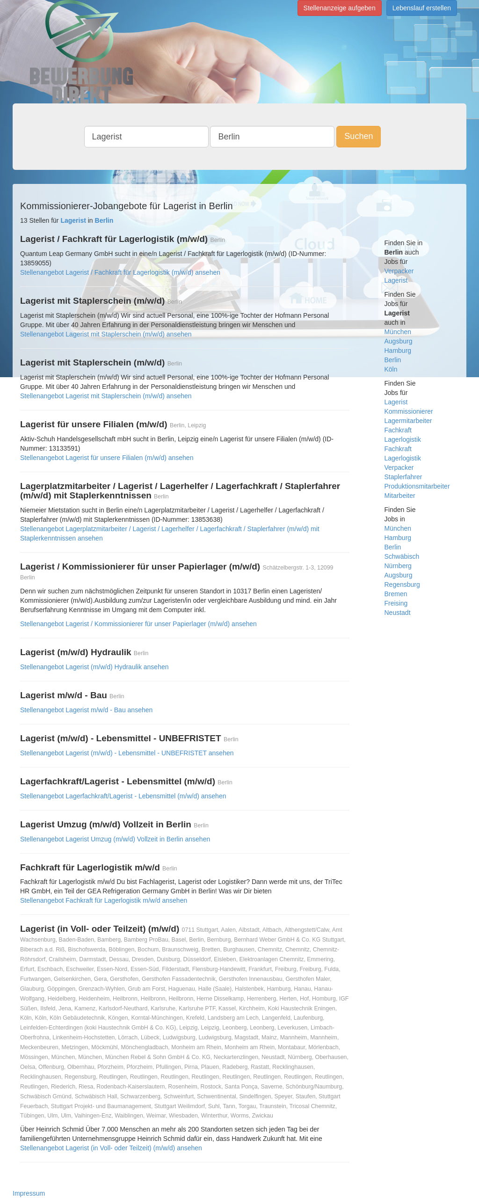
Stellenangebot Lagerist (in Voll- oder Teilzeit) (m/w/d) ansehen (111, 1148)
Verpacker (399, 271)
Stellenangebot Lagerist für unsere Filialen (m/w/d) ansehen (106, 457)
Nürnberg (398, 566)
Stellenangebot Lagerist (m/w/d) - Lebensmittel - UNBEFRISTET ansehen (127, 753)
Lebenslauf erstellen (421, 8)
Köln (391, 369)
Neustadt (398, 612)
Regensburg (402, 584)
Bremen (396, 594)
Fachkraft (398, 430)
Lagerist (396, 280)
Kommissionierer (409, 411)
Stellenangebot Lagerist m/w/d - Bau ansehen (86, 710)
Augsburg (399, 341)
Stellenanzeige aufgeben (340, 8)
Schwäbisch (402, 556)
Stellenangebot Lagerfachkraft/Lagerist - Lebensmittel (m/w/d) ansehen (123, 796)
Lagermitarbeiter (408, 420)
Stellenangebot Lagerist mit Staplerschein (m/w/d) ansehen (106, 334)
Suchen (358, 136)
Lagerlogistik (403, 439)
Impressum (29, 1193)
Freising (396, 603)
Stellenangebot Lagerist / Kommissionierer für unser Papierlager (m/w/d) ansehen (138, 624)
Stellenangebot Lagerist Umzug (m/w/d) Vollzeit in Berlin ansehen (115, 839)
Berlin (393, 360)
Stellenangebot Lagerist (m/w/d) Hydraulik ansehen (94, 667)
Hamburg (398, 350)
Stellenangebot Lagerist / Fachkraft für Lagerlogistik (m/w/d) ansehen (120, 272)
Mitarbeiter (400, 495)
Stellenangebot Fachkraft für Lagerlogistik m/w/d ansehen (103, 900)
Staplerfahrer (403, 477)
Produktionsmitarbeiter (417, 486)
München (398, 332)
